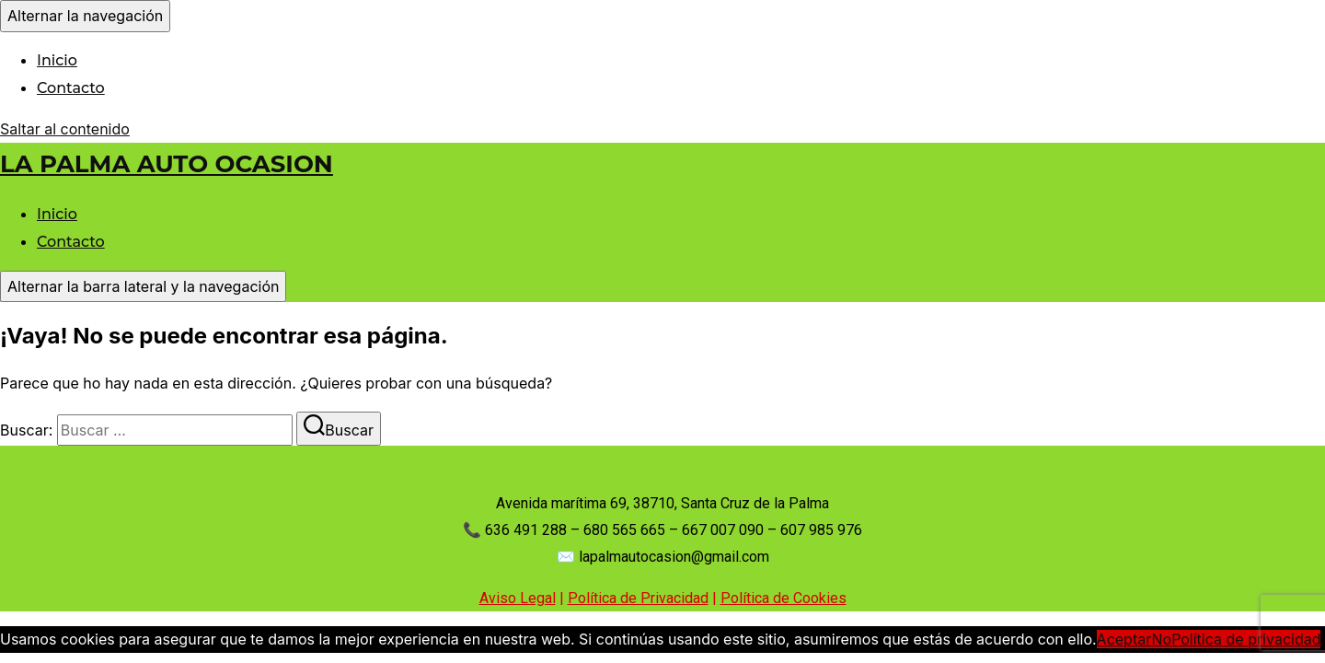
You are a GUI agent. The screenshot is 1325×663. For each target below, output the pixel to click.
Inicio (57, 60)
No (1161, 639)
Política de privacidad (1245, 639)
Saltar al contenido (65, 129)
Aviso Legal (517, 598)
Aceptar (1124, 639)
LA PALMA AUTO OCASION (166, 164)
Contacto (71, 88)
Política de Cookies (783, 598)
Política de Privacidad (638, 598)
